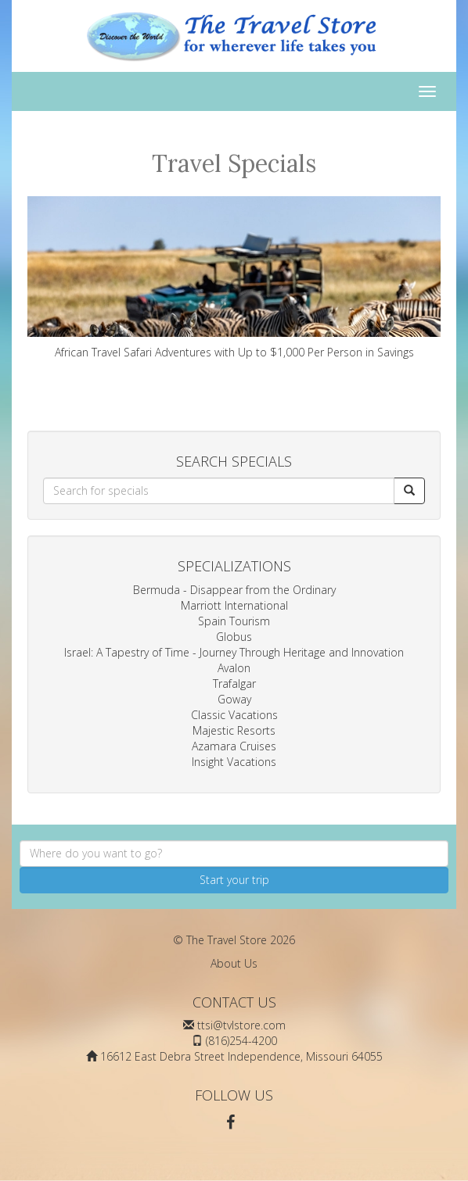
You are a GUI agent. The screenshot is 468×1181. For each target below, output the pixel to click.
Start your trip (234, 879)
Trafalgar (234, 683)
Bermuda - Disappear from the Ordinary (234, 589)
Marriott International (234, 605)
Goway (234, 699)
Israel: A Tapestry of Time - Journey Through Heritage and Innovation (234, 652)
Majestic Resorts (234, 730)
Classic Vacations (234, 714)
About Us (234, 963)
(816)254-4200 (241, 1040)
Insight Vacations (234, 761)
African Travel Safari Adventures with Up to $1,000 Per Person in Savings (234, 278)
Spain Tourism (234, 621)
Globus (234, 636)
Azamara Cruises (234, 746)
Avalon (234, 667)
